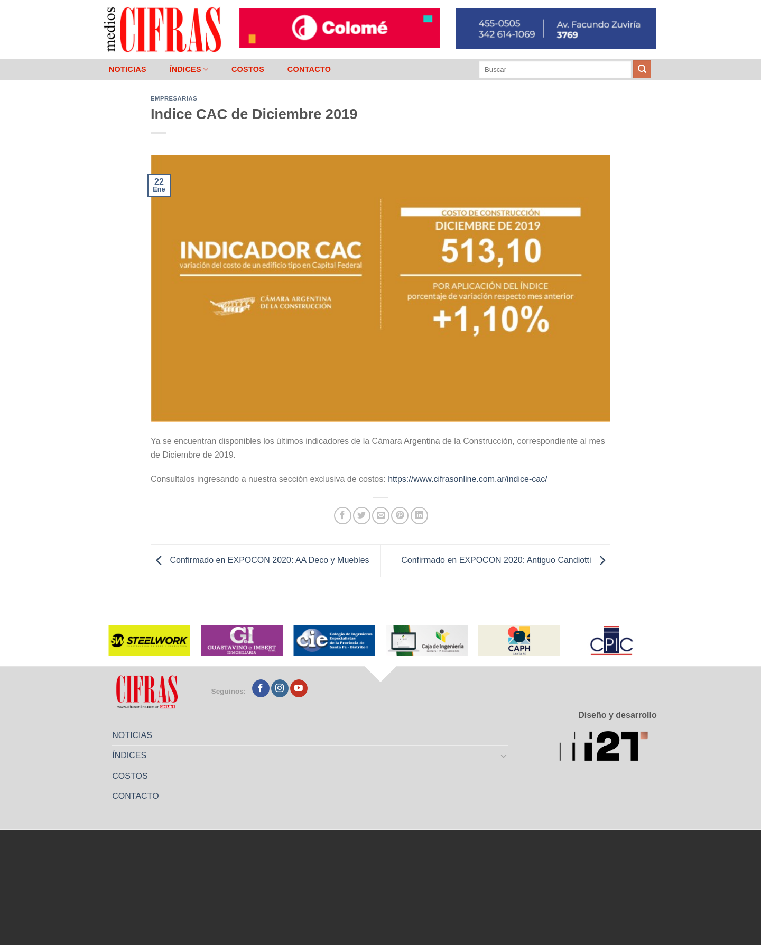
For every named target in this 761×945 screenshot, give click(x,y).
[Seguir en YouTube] (299, 688)
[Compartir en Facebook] (342, 515)
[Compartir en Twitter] (361, 515)
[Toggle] (504, 755)
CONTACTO (309, 69)
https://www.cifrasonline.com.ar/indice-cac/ (467, 479)
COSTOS (247, 69)
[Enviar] (642, 69)
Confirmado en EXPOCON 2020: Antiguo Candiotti (505, 560)
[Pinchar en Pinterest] (400, 515)
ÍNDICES (188, 70)
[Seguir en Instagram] (280, 688)
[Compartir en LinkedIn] (419, 515)
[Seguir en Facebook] (261, 688)
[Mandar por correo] (380, 515)
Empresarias (174, 98)
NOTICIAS (127, 69)
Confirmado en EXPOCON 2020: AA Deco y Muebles (260, 560)
